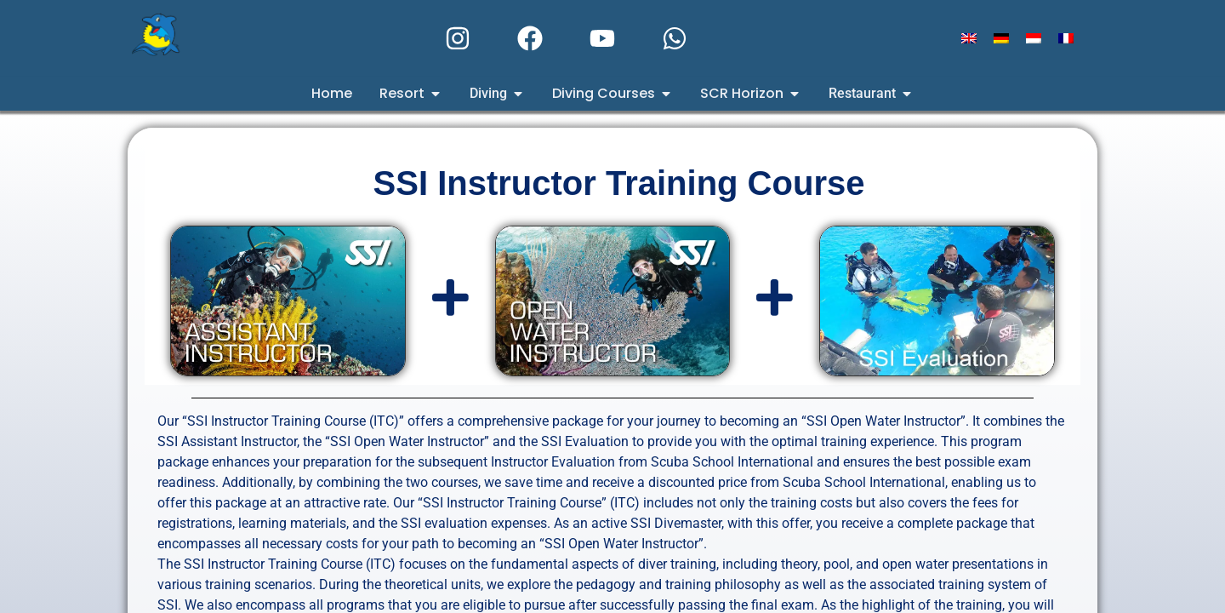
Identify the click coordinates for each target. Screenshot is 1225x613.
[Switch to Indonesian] (1033, 38)
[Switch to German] (1001, 38)
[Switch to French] (1066, 38)
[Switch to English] (969, 38)
